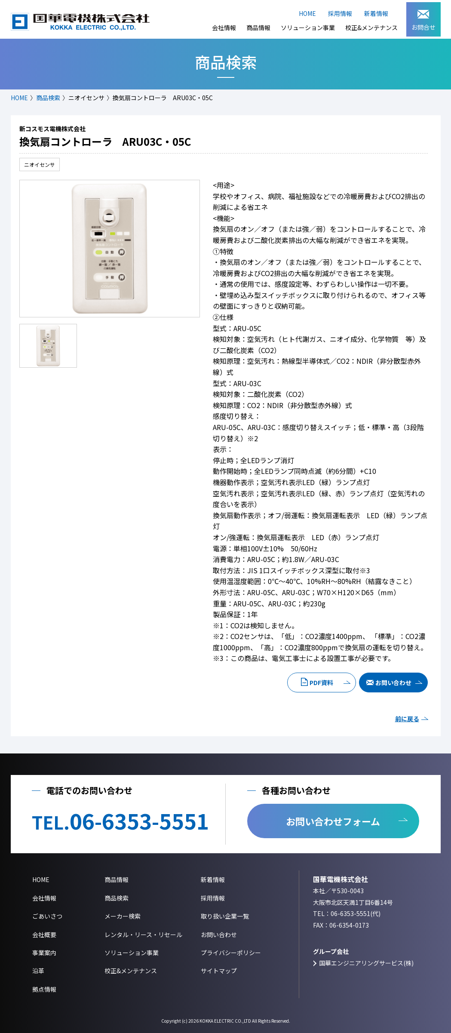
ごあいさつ (47, 916)
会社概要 (44, 934)
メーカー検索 (122, 916)
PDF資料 (321, 682)
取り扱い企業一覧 (225, 916)
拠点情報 (44, 989)
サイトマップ (219, 970)
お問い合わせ (393, 682)
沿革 (38, 970)
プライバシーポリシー (231, 952)
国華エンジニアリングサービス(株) (366, 963)
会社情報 (224, 27)
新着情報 (376, 13)
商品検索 (48, 97)
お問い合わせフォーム (333, 821)
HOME (307, 13)
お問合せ (423, 20)
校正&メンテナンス (371, 27)
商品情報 (258, 27)
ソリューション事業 (308, 27)
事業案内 (44, 952)
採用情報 (340, 13)
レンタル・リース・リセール (143, 934)
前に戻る (407, 718)
